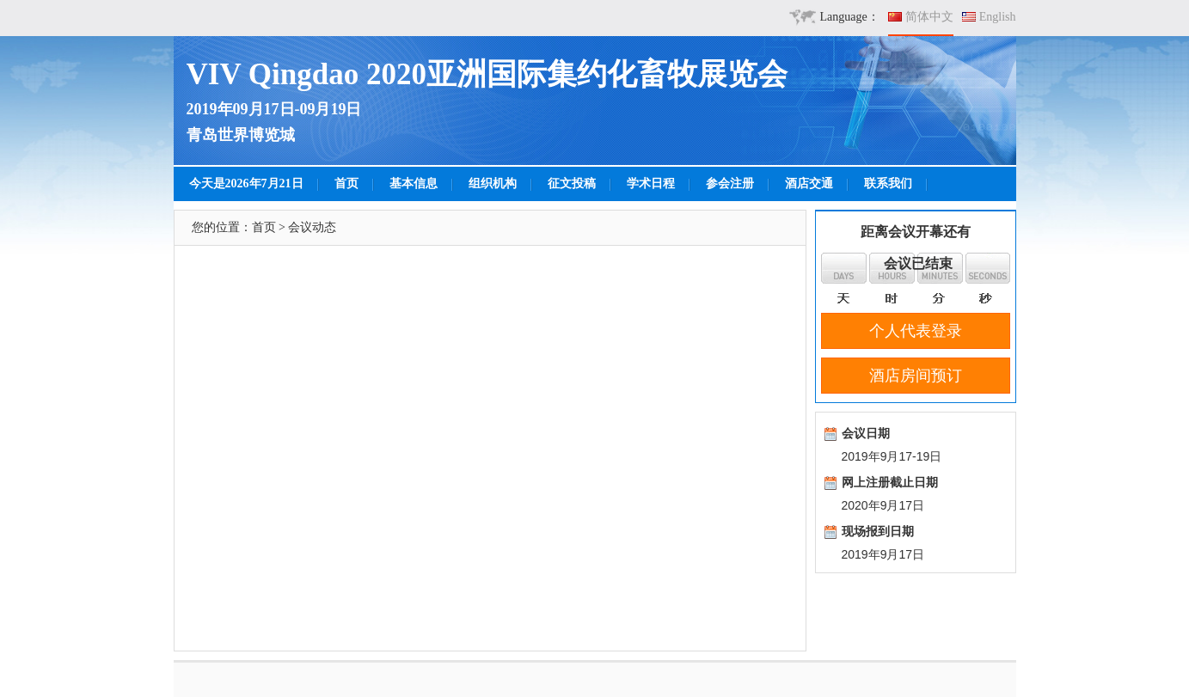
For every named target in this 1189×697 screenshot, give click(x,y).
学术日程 (651, 183)
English (997, 16)
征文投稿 (572, 183)
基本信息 (413, 183)
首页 (346, 183)
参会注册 (730, 183)
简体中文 (929, 16)
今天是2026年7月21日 (246, 183)
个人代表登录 (915, 330)
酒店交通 (809, 183)
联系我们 (888, 183)
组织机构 (493, 183)
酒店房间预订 (915, 375)
